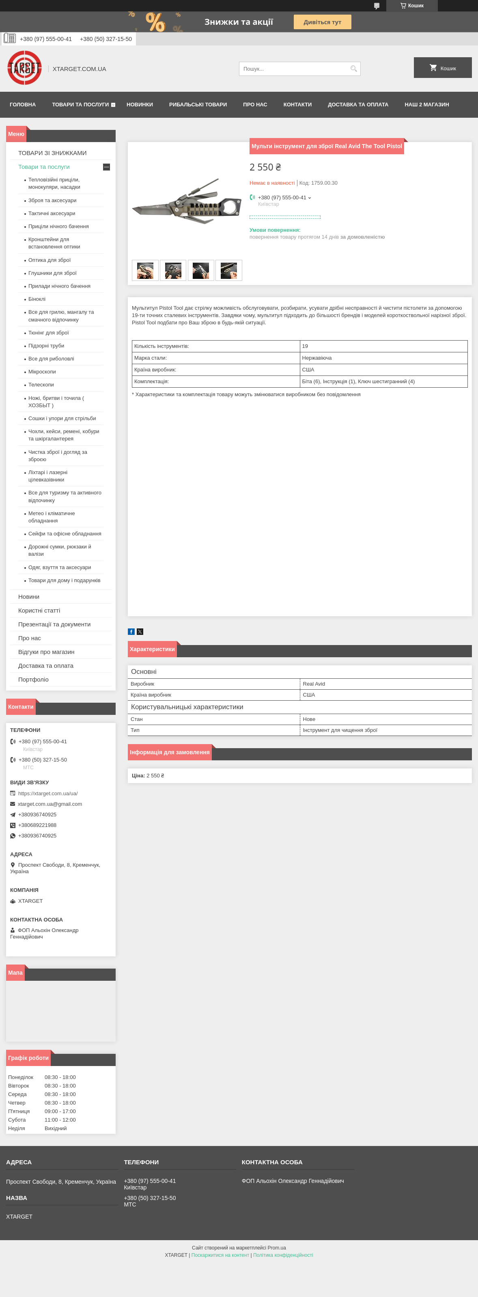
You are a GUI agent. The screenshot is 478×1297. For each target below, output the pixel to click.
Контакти (298, 104)
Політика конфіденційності (283, 1255)
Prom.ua (277, 1248)
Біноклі (36, 299)
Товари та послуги (80, 104)
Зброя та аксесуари (52, 200)
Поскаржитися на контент (220, 1255)
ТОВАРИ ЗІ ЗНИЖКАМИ (52, 152)
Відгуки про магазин (46, 651)
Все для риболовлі (51, 359)
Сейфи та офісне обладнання (64, 534)
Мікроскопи (42, 372)
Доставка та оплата (358, 104)
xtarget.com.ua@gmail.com (50, 804)
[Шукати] (354, 69)
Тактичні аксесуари (51, 213)
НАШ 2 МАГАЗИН (427, 104)
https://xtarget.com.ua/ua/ (48, 793)
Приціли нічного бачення (58, 226)
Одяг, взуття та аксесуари (59, 567)
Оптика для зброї (49, 260)
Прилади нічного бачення (59, 286)
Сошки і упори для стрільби (62, 418)
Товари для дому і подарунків (64, 580)
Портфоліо (33, 679)
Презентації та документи (54, 624)
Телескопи (41, 385)
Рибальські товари (198, 104)
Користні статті (39, 610)
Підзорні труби (46, 346)
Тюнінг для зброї (48, 333)
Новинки (140, 104)
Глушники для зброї (52, 273)
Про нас (255, 104)
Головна (23, 104)
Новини (28, 596)
